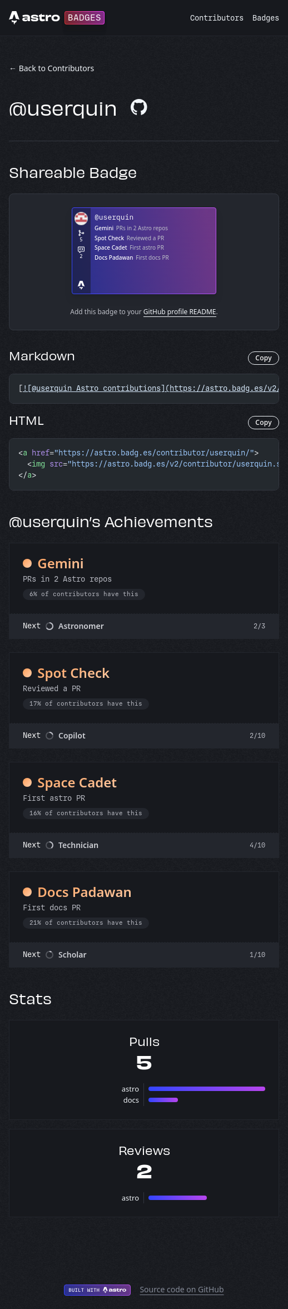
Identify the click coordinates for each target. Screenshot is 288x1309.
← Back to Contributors (51, 68)
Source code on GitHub (182, 1289)
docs (131, 1100)
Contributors (217, 18)
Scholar (72, 954)
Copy (263, 358)
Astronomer (81, 626)
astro (130, 1089)
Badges (265, 18)
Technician (78, 845)
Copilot (72, 735)
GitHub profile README (179, 311)
